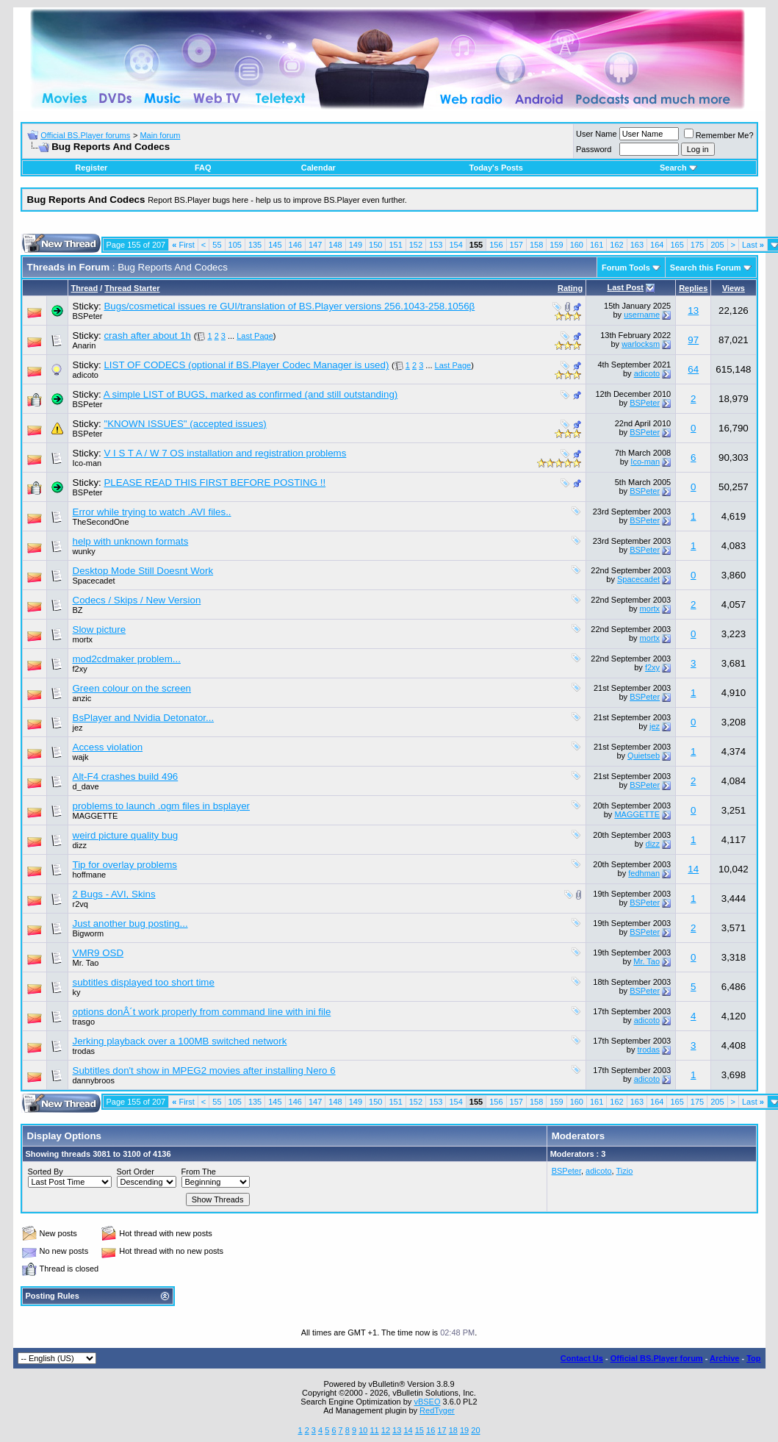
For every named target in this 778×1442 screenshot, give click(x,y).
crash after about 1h (147, 335)
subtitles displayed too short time (144, 982)
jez (78, 727)
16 (430, 1430)
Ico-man (87, 463)
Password (593, 149)
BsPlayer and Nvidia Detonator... (144, 717)
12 (385, 1430)
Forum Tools (626, 267)
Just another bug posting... (130, 923)
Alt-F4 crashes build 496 (126, 776)
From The (198, 1171)
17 (441, 1430)
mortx (650, 608)
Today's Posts (496, 167)
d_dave (86, 786)
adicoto (85, 374)
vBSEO (427, 1401)
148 (335, 244)
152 (415, 244)
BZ (78, 610)
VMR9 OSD (98, 952)
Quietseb (643, 755)
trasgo (84, 1021)
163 (637, 244)
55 (216, 244)
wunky (84, 551)
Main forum (160, 135)
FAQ (203, 167)
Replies (693, 288)
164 (656, 244)
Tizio (624, 1170)
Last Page (255, 335)
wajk (81, 757)
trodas (84, 1051)
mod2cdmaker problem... (127, 658)
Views (733, 288)
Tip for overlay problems (125, 864)
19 (464, 1430)
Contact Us (582, 1358)
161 (596, 244)
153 (435, 244)
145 (274, 244)
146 (295, 244)
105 (235, 244)
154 (455, 244)
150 (375, 244)
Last (753, 244)
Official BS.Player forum (656, 1358)
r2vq (80, 904)
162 (616, 244)
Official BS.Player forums (85, 135)
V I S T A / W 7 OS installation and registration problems (225, 453)
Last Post (625, 287)
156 (496, 244)
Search (678, 167)
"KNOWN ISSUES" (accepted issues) (185, 423)
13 (693, 310)
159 (556, 244)
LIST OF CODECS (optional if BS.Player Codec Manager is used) (246, 364)
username (642, 314)
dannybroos (94, 1080)
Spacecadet (94, 580)
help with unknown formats (131, 541)
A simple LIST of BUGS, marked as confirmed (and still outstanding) (251, 394)
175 (697, 244)
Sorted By (45, 1171)
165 (676, 244)
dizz (80, 845)
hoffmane (90, 874)
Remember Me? (719, 135)
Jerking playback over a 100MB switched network (180, 1041)
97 (693, 339)
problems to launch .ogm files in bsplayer (162, 805)
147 (315, 244)
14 (693, 869)
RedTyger (437, 1410)
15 (419, 1430)
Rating (570, 288)
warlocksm (641, 344)
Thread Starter (131, 288)
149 (355, 244)
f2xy (80, 668)
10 (363, 1430)
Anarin (84, 345)
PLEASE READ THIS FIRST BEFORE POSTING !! (214, 482)
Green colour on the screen (132, 688)
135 (255, 244)
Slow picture (99, 629)
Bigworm (88, 933)
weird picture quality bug (126, 835)
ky (77, 992)
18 (453, 1430)
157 (516, 244)
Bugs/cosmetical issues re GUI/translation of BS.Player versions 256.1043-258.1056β (289, 306)
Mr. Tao (86, 962)
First (183, 244)
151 (395, 244)
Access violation (108, 747)
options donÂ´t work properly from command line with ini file (202, 1011)
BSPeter (88, 316)
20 (475, 1430)
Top (753, 1358)
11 (374, 1430)
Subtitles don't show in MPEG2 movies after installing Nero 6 (204, 1070)
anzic (82, 698)
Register (91, 167)
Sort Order (135, 1171)
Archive (724, 1358)
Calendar (318, 167)
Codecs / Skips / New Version (137, 600)
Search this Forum (705, 267)
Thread (84, 288)
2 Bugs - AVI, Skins (114, 894)
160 (576, 244)
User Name (596, 133)
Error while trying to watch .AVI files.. (152, 511)
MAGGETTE (95, 815)
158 (536, 244)
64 (693, 369)
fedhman (644, 873)
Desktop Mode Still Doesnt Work (143, 570)
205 (717, 244)
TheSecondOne (101, 521)
